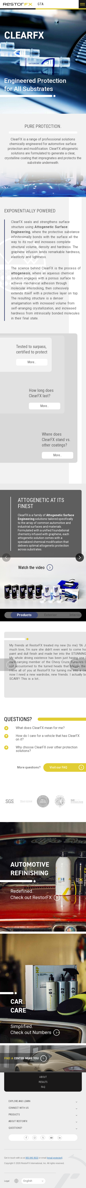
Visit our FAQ (58, 767)
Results (43, 1082)
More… (31, 362)
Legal (6, 1181)
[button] (82, 4)
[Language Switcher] (33, 1181)
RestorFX (18, 4)
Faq (43, 1087)
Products (24, 615)
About (43, 1077)
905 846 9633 (32, 1158)
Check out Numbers (30, 1032)
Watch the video (31, 567)
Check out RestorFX (31, 897)
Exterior (50, 615)
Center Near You (26, 1058)
